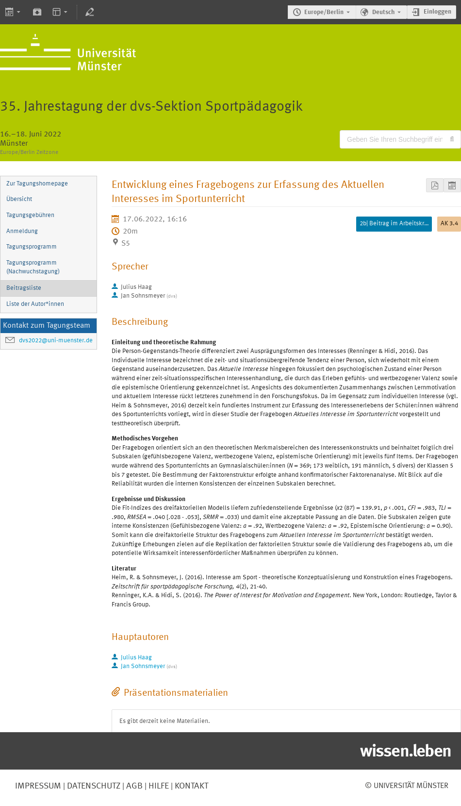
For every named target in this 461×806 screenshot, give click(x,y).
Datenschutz (92, 786)
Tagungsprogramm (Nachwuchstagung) (33, 267)
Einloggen (437, 12)
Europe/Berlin (324, 12)
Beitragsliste (23, 288)
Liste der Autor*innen (35, 304)
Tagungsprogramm (31, 247)
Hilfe (158, 786)
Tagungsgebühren (30, 215)
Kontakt (191, 786)
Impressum (38, 786)
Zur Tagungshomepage (37, 184)
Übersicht (19, 199)
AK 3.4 (449, 223)
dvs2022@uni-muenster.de (56, 340)
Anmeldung (22, 231)
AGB (133, 786)
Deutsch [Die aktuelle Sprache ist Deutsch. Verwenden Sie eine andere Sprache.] (383, 12)
